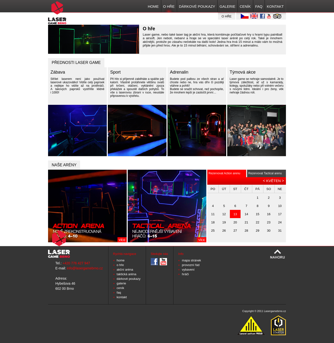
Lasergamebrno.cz (275, 311)
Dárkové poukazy (197, 6)
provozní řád (190, 265)
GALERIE (227, 6)
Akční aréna (125, 269)
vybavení (188, 269)
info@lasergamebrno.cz (85, 268)
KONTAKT (275, 6)
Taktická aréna (126, 274)
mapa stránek (191, 260)
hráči (185, 274)
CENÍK (245, 6)
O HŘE (169, 6)
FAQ (258, 6)
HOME (153, 6)
